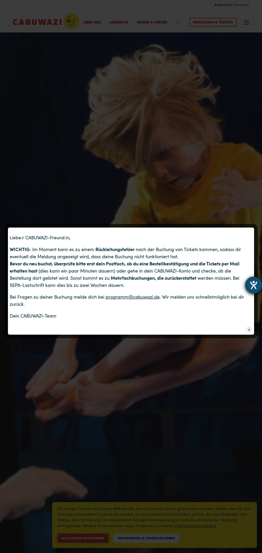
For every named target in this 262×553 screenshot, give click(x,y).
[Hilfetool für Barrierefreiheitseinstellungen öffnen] (253, 285)
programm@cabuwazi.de (133, 297)
